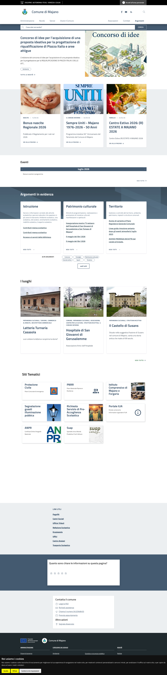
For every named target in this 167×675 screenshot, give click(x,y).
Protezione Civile (31, 386)
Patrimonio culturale (81, 206)
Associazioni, (95, 320)
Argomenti (139, 20)
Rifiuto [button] (15, 671)
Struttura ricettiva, (91, 323)
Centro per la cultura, (75, 323)
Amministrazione (26, 647)
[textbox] (83, 573)
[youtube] (125, 11)
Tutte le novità (27, 75)
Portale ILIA (115, 406)
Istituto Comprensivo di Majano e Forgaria (118, 389)
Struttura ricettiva (133, 320)
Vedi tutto (142, 181)
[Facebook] (121, 11)
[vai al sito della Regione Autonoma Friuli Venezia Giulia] (41, 2)
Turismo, (43, 320)
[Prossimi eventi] (145, 169)
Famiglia (112, 118)
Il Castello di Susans (123, 325)
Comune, (69, 320)
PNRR (70, 384)
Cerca (140, 27)
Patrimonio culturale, (31, 320)
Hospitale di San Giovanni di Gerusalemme (78, 334)
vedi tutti (83, 266)
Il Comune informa (73, 118)
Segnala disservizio (66, 624)
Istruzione (30, 206)
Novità (119, 647)
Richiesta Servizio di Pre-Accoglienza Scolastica (76, 410)
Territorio (116, 206)
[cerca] (144, 11)
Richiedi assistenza (66, 607)
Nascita (26, 118)
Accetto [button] (6, 671)
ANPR (28, 428)
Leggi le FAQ (64, 603)
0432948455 (71, 611)
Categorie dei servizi (60, 647)
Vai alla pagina (30, 142)
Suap (70, 428)
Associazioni (113, 20)
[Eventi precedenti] (22, 169)
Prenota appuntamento (68, 615)
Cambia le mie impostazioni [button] (30, 671)
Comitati (126, 20)
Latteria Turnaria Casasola (35, 330)
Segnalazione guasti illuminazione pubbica (33, 410)
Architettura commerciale (41, 323)
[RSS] (130, 11)
